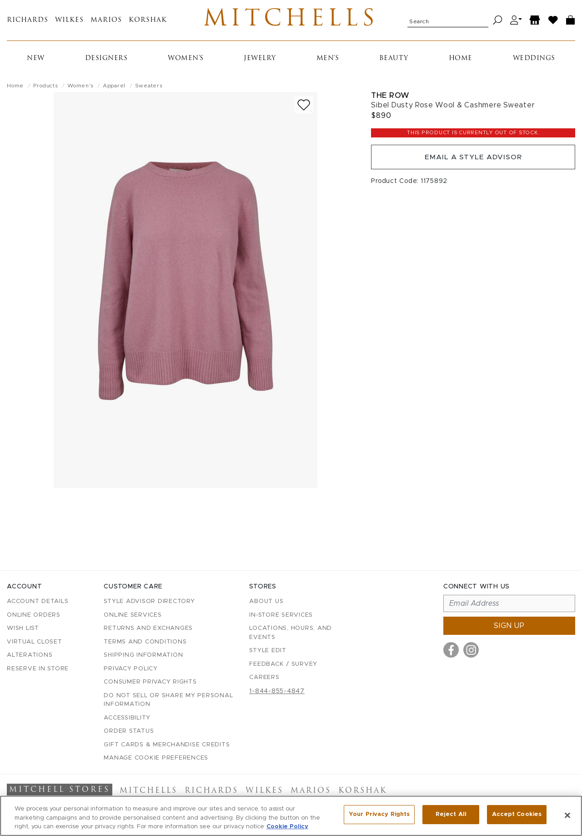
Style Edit (267, 651)
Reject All (451, 815)
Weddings (534, 60)
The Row (390, 97)
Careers (264, 678)
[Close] (567, 815)
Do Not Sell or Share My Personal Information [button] (168, 700)
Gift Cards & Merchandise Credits (167, 745)
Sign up (509, 626)
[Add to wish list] (304, 107)
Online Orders (33, 615)
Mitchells (291, 21)
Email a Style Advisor (473, 160)
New (36, 60)
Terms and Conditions (145, 642)
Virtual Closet (34, 642)
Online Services (132, 615)
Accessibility (127, 718)
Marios (106, 21)
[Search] (497, 21)
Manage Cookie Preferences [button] (156, 758)
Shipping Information (143, 656)
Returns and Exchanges (148, 629)
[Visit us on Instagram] (471, 650)
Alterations (29, 656)
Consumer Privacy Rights (150, 682)
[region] (291, 815)
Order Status (129, 732)
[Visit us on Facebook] (451, 650)
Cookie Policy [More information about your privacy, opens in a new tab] (287, 827)
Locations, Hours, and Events (290, 633)
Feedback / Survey (283, 664)
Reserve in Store (38, 669)
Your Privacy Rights (379, 815)
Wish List (23, 629)
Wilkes (69, 21)
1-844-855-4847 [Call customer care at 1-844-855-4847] (277, 691)
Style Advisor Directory (149, 602)
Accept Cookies (517, 815)
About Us (266, 602)
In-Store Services (281, 615)
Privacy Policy (131, 669)
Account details (37, 602)
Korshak (148, 21)
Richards (27, 21)
